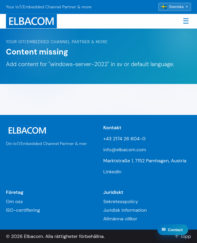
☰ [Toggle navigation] (186, 21)
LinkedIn (112, 172)
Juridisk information (125, 210)
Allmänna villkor (120, 219)
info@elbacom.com (124, 150)
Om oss (14, 201)
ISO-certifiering (23, 210)
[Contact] (172, 233)
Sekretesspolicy (120, 201)
